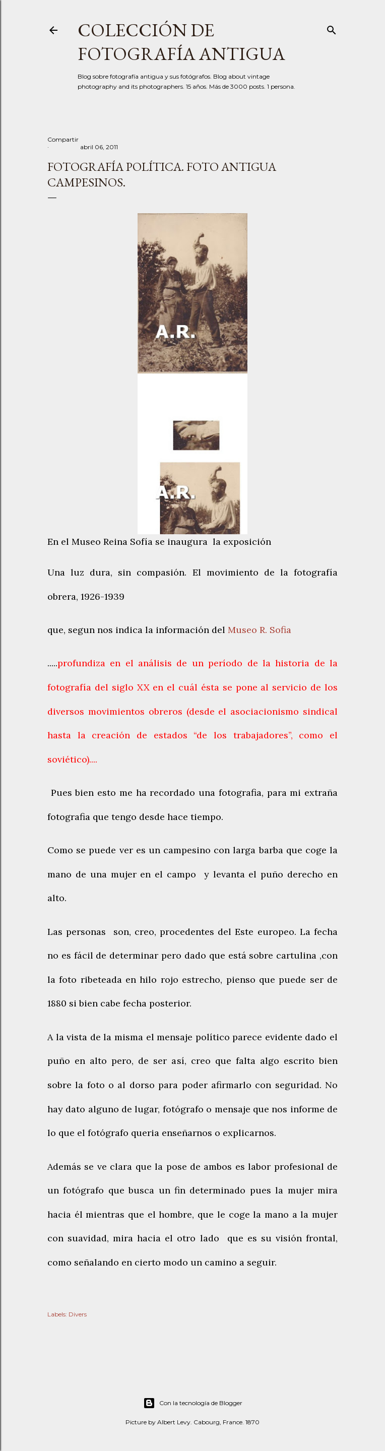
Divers (78, 1314)
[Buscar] (332, 28)
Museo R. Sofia (259, 630)
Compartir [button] (63, 139)
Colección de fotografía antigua (181, 42)
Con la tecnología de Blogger (192, 1403)
